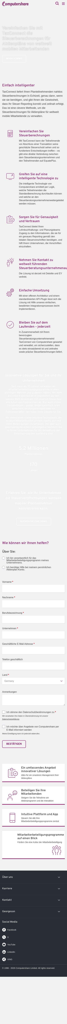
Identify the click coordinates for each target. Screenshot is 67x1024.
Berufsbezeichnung (13, 613)
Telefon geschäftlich (12, 659)
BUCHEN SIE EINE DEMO (33, 521)
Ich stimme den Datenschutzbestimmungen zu (31, 712)
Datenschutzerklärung (10, 719)
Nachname (8, 597)
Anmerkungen (9, 692)
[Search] (57, 3)
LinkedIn (8, 951)
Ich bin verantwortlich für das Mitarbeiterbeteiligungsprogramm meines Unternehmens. (27, 560)
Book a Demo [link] (14, 58)
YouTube (8, 944)
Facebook (9, 929)
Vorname (7, 582)
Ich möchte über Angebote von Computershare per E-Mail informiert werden (32, 728)
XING (7, 959)
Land (5, 675)
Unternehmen (10, 628)
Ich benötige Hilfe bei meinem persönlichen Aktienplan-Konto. (28, 568)
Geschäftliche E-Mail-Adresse (18, 644)
